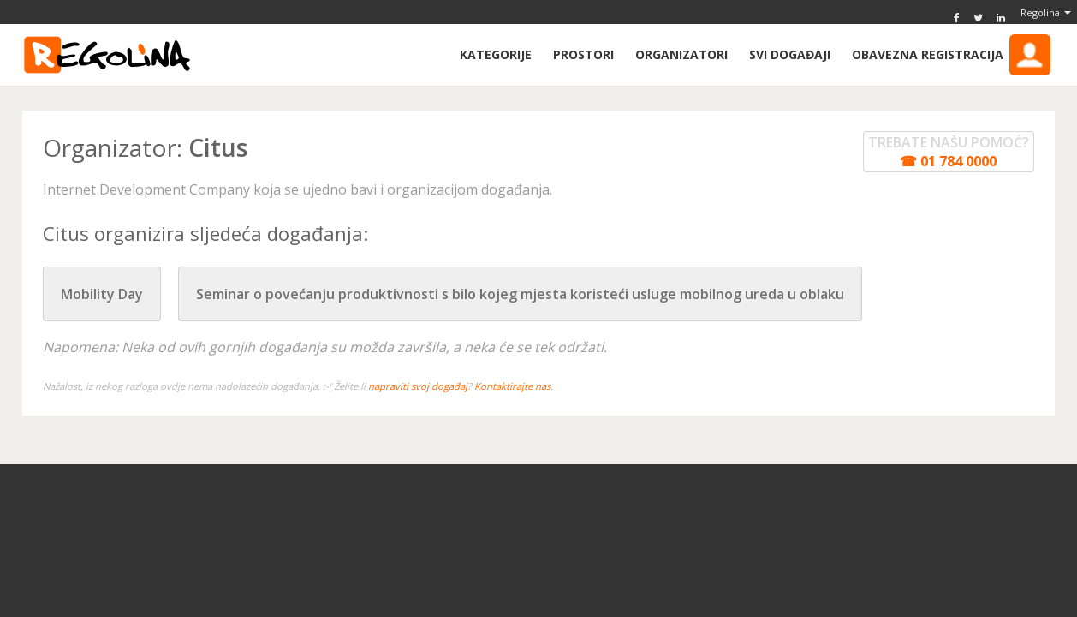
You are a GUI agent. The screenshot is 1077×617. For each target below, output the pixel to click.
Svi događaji (789, 54)
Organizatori (681, 54)
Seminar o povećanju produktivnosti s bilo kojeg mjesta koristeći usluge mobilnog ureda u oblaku (520, 294)
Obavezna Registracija (951, 54)
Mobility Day (102, 294)
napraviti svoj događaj (417, 386)
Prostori (583, 54)
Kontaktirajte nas (512, 386)
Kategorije (496, 54)
